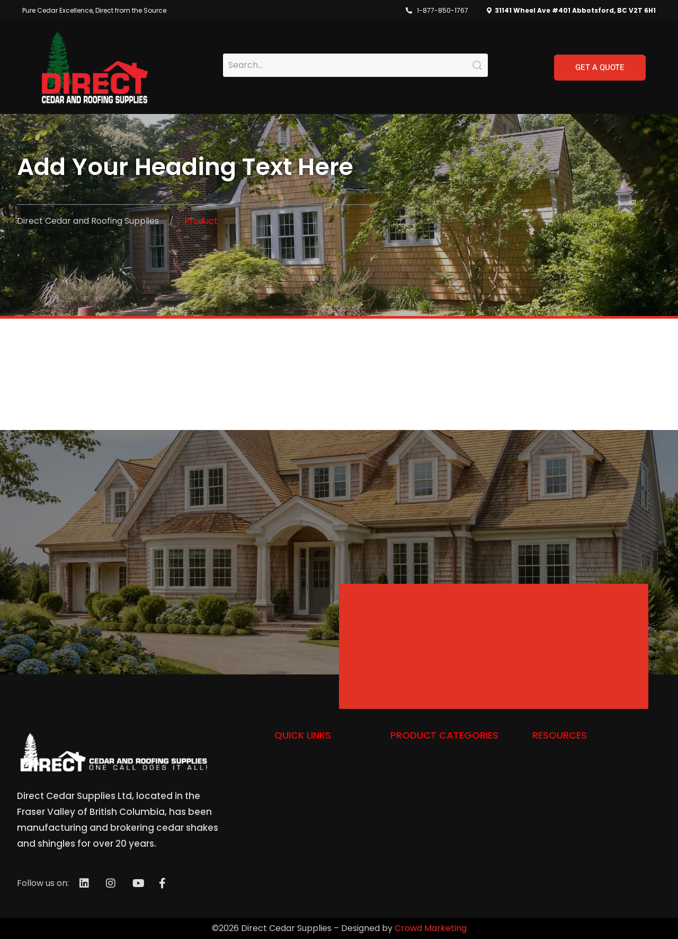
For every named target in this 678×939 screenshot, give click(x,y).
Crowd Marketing (431, 928)
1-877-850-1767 (442, 10)
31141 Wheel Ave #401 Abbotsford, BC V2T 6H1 (574, 10)
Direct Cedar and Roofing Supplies (88, 221)
